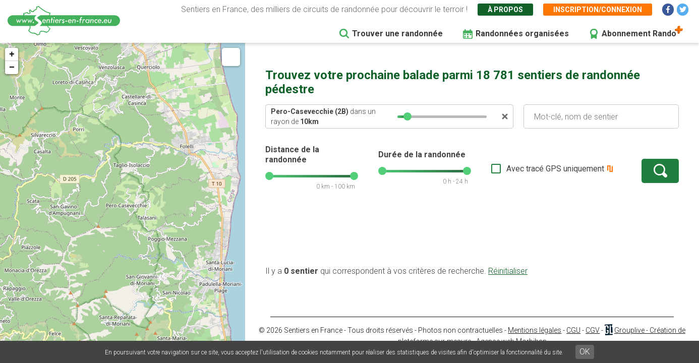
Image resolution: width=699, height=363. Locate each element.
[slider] (407, 116)
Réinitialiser (508, 271)
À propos (505, 10)
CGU (573, 330)
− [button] (12, 68)
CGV (593, 330)
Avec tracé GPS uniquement (555, 168)
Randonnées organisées (522, 33)
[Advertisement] (472, 233)
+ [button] (12, 54)
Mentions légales (534, 330)
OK (584, 351)
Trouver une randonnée (397, 33)
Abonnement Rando (639, 33)
